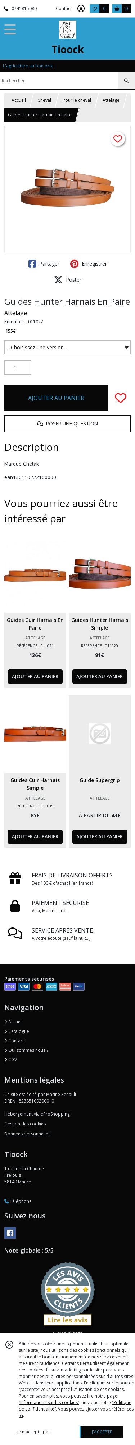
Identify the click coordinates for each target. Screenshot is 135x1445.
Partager (43, 263)
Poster (67, 279)
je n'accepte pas (33, 1432)
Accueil (19, 100)
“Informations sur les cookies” (49, 1402)
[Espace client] (81, 8)
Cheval (44, 100)
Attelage (111, 100)
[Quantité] (17, 367)
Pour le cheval (77, 100)
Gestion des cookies (25, 1124)
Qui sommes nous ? (26, 1050)
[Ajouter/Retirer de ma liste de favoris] (120, 398)
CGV (10, 1059)
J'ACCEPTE (102, 1432)
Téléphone (18, 1201)
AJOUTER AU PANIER (56, 398)
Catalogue (16, 1031)
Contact (64, 8)
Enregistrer (88, 263)
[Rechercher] (126, 80)
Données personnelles (27, 1134)
